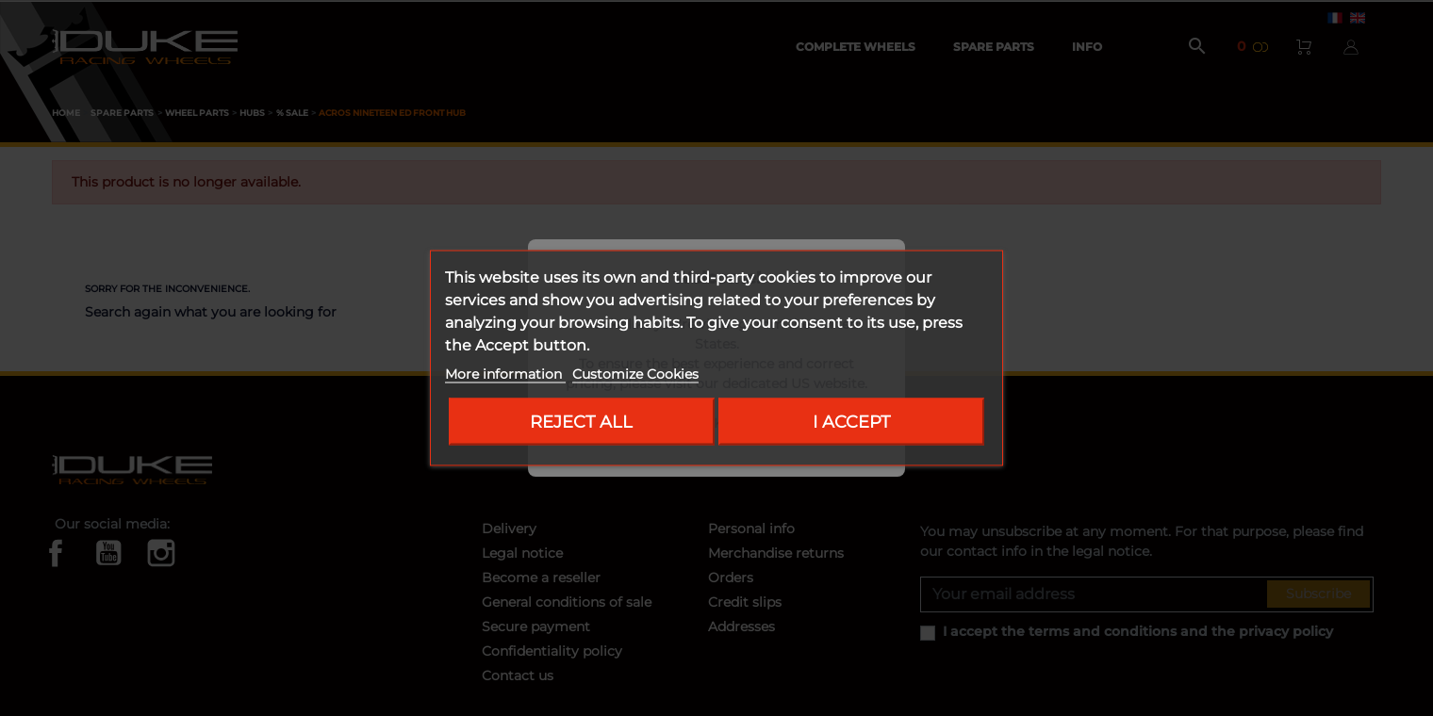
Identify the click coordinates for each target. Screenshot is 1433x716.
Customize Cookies (635, 374)
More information (505, 374)
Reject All (581, 421)
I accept (851, 421)
